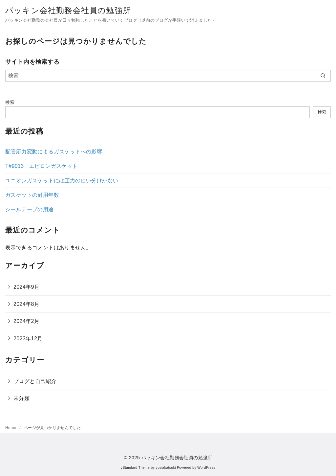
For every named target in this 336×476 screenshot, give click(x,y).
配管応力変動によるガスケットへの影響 (53, 151)
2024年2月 (26, 321)
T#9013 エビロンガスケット (41, 166)
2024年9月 (26, 287)
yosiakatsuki (166, 467)
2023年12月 (28, 338)
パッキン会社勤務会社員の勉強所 (68, 10)
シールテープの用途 (29, 209)
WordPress (206, 467)
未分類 (21, 398)
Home (11, 427)
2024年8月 (26, 304)
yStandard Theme (135, 467)
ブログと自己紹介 (34, 381)
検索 (10, 102)
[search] (323, 75)
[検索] (168, 75)
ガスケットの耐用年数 (32, 195)
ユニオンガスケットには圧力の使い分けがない (61, 180)
